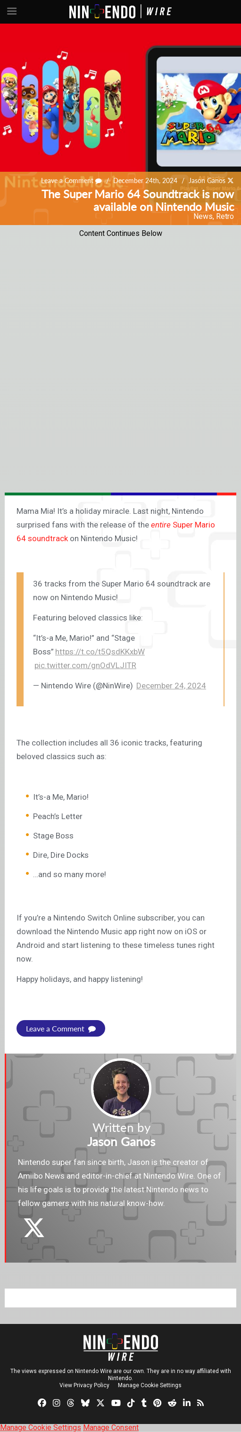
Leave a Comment (72, 181)
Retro (225, 216)
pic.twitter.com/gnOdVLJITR (85, 665)
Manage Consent (111, 1427)
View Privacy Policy (84, 1385)
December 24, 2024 (171, 685)
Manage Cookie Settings (150, 1385)
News (203, 216)
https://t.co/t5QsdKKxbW (100, 651)
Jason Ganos (207, 181)
